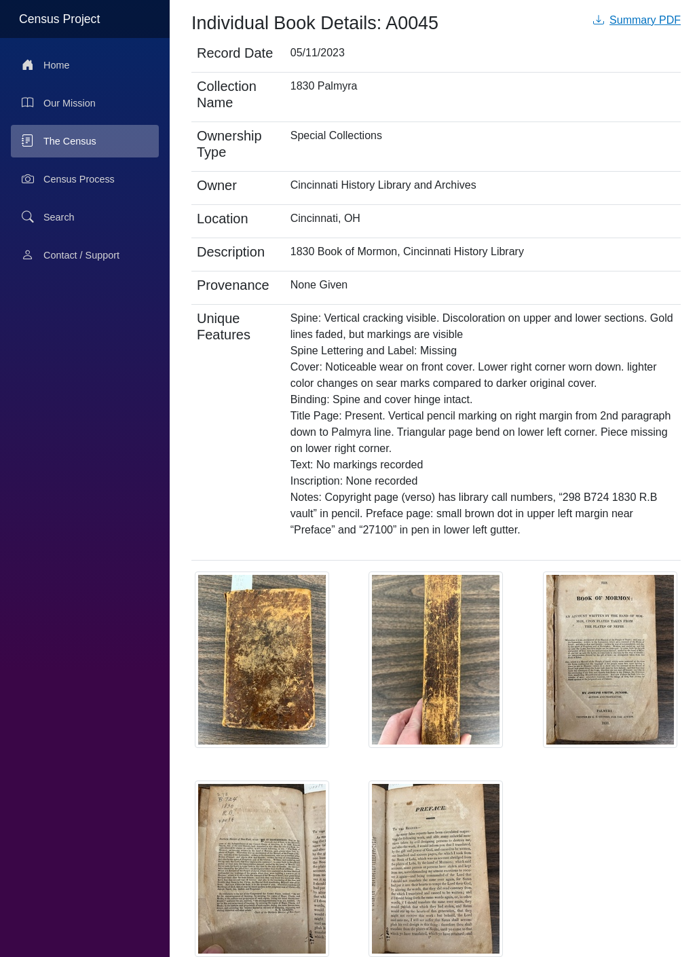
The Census (59, 141)
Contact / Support (70, 255)
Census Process (68, 179)
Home (45, 65)
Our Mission (59, 103)
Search (48, 217)
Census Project (59, 19)
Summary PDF (637, 20)
